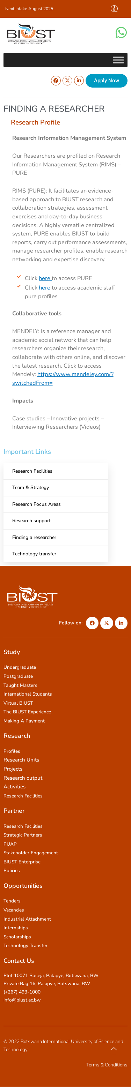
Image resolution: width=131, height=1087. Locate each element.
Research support (31, 520)
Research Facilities (32, 471)
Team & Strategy (30, 487)
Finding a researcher (34, 537)
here (45, 278)
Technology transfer (34, 553)
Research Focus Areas (36, 504)
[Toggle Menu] (118, 60)
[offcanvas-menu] (114, 8)
